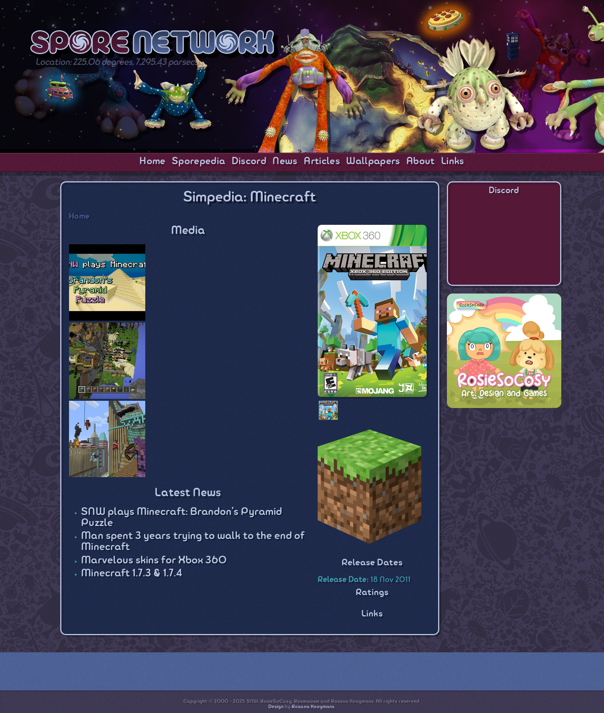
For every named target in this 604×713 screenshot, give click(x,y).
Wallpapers (373, 161)
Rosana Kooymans (313, 706)
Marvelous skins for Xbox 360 (154, 560)
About (420, 161)
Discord (249, 161)
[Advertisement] (504, 463)
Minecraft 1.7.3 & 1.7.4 (131, 573)
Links (452, 161)
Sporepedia (198, 161)
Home (152, 161)
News (285, 161)
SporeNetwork (154, 45)
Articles (322, 161)
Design (276, 706)
